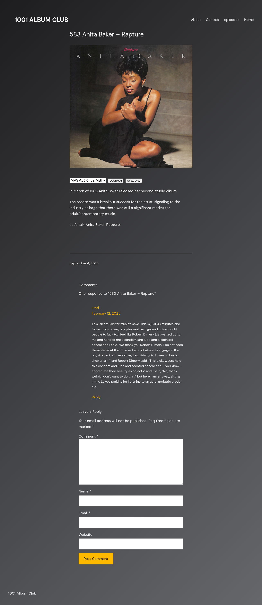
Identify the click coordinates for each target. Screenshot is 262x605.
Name (85, 491)
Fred (95, 308)
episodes (231, 19)
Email (84, 513)
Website (85, 534)
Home (249, 19)
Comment (88, 436)
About (196, 19)
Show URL (133, 180)
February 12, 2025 (106, 313)
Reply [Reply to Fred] (96, 397)
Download (116, 180)
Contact (212, 19)
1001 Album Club (41, 20)
